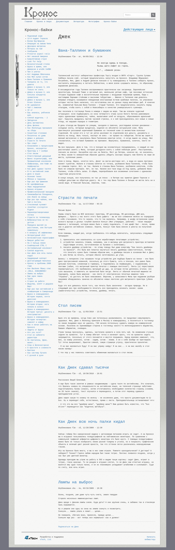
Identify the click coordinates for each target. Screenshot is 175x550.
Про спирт (32, 143)
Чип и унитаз (33, 72)
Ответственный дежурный (39, 156)
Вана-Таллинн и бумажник (39, 79)
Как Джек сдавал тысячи (39, 169)
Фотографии (94, 22)
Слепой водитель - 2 (37, 118)
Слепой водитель (35, 251)
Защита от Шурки (35, 330)
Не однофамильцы (35, 184)
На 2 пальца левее (36, 243)
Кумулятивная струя (37, 59)
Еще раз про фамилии (37, 182)
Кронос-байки (110, 22)
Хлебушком (32, 51)
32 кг (30, 110)
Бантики (31, 350)
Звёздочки (32, 120)
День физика (33, 125)
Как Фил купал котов (37, 77)
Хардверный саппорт (37, 258)
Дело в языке (33, 174)
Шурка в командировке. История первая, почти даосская (38, 296)
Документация (62, 22)
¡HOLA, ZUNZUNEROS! (37, 271)
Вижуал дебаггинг (35, 240)
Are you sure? (34, 332)
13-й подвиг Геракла (37, 39)
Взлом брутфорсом (35, 41)
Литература (78, 22)
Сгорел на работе (35, 281)
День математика (35, 123)
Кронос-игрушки (34, 189)
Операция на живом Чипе (39, 44)
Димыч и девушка (35, 138)
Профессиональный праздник (40, 192)
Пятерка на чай (34, 49)
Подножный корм (34, 36)
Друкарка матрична (36, 46)
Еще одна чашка (34, 276)
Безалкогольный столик (38, 64)
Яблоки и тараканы (36, 179)
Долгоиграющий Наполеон (39, 261)
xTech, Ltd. (46, 540)
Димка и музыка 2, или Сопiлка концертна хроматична (38, 94)
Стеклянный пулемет (37, 205)
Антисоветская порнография (40, 238)
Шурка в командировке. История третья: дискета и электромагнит (40, 312)
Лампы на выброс (35, 274)
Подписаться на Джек (68, 527)
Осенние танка (34, 177)
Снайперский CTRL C (37, 246)
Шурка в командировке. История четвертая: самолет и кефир (38, 319)
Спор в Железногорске (38, 345)
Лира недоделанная (36, 187)
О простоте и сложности (39, 348)
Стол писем (32, 154)
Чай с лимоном (34, 108)
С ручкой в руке (35, 355)
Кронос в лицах (44, 22)
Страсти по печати (36, 141)
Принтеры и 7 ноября (37, 151)
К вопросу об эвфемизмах (39, 233)
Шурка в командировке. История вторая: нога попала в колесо (38, 304)
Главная (28, 22)
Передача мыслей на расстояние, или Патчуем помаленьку (39, 227)
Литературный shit (36, 235)
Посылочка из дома (36, 136)
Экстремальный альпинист (39, 248)
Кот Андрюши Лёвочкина (38, 74)
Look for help (34, 62)
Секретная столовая (37, 133)
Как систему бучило (37, 353)
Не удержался (33, 105)
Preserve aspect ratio (38, 54)
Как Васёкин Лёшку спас (39, 269)
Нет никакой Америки (37, 56)
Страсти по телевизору (38, 217)
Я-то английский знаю (38, 171)
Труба (30, 279)
